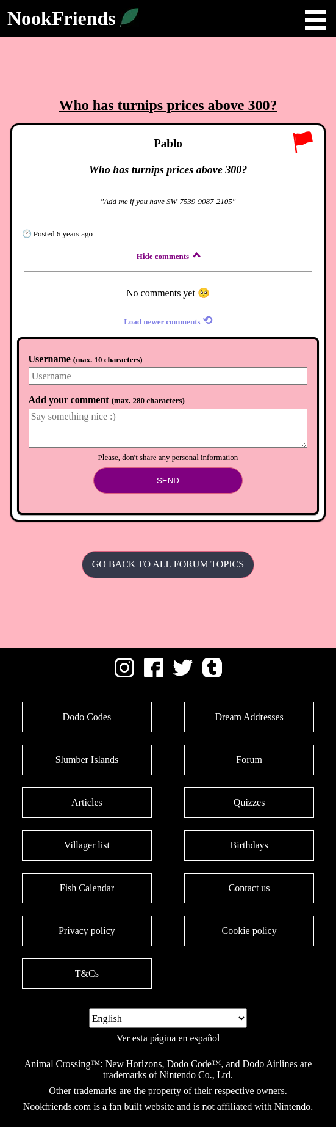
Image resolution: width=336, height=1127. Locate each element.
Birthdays (249, 845)
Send (168, 480)
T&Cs (87, 973)
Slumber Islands (87, 759)
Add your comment (107, 400)
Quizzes (249, 802)
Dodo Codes (87, 717)
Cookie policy (248, 930)
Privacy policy (87, 930)
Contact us (249, 888)
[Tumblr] (212, 674)
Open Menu (315, 20)
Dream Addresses (249, 717)
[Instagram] (124, 674)
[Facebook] (153, 674)
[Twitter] (183, 674)
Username (86, 359)
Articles (86, 802)
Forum (249, 759)
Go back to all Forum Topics (168, 564)
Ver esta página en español (168, 1038)
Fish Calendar (87, 888)
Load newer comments (168, 320)
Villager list (87, 845)
